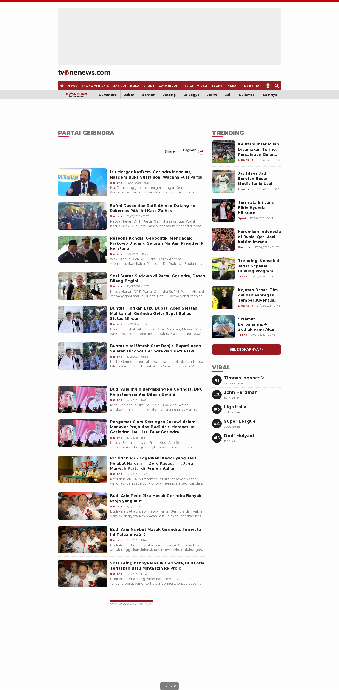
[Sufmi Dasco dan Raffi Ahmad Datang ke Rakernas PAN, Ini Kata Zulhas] (82, 216)
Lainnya (270, 95)
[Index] (231, 85)
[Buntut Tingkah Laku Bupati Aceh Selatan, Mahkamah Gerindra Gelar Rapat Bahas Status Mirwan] (82, 319)
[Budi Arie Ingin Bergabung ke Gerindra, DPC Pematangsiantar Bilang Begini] (82, 399)
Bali (227, 95)
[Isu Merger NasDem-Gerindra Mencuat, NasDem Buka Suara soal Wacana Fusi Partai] (82, 182)
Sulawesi (247, 95)
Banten (148, 95)
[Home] (84, 72)
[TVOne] (216, 85)
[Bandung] (76, 94)
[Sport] (149, 85)
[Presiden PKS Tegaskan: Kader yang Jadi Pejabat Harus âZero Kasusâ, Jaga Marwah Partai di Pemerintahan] (82, 469)
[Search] (277, 85)
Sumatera (108, 95)
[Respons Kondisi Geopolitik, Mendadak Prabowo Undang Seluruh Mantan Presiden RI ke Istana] (82, 249)
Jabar (129, 95)
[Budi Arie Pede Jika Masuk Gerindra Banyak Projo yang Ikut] (82, 506)
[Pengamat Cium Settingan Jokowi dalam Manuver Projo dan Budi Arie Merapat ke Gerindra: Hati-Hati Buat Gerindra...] (82, 433)
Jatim (212, 95)
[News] (72, 85)
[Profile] (268, 85)
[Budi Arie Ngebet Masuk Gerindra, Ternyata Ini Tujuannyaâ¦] (82, 539)
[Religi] (188, 85)
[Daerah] (119, 85)
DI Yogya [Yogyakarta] (192, 95)
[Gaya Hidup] (168, 85)
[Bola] (134, 85)
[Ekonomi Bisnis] (95, 85)
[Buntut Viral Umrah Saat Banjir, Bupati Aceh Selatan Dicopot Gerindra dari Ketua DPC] (82, 356)
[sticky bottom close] (169, 686)
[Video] (202, 85)
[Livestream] (251, 85)
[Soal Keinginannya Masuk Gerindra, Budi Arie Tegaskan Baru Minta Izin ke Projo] (82, 573)
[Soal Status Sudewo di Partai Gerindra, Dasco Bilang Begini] (82, 286)
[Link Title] (223, 151)
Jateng (169, 95)
